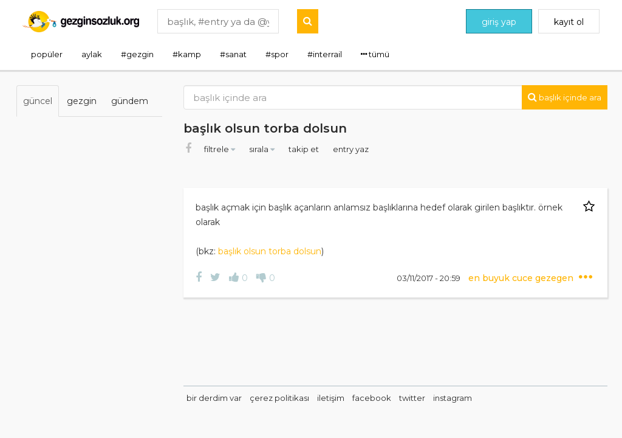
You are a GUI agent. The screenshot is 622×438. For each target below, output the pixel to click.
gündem (129, 101)
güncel (37, 101)
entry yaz (351, 149)
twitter (412, 398)
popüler (47, 54)
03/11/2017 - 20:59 (429, 278)
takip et (305, 149)
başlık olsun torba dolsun (269, 251)
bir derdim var (214, 398)
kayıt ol (569, 21)
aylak (91, 54)
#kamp (187, 54)
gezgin (82, 101)
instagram (452, 398)
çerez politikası (279, 398)
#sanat (233, 54)
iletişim (330, 398)
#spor (277, 54)
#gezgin (137, 54)
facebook (371, 398)
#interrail (324, 54)
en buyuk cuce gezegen (522, 278)
